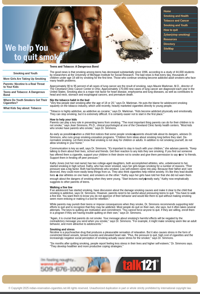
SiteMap (169, 48)
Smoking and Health (176, 16)
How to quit (171, 30)
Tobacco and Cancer (176, 20)
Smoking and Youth (176, 25)
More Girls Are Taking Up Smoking (24, 78)
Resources (170, 39)
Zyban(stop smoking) (177, 34)
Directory (169, 44)
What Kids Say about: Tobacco (22, 108)
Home (167, 11)
